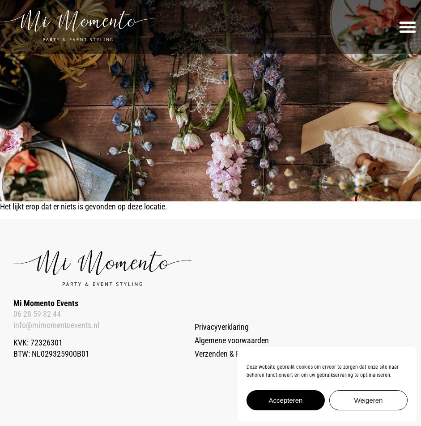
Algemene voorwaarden (232, 340)
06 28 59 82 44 (37, 314)
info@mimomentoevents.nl (56, 325)
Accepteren (286, 400)
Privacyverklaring (222, 327)
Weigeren (368, 400)
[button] (407, 26)
